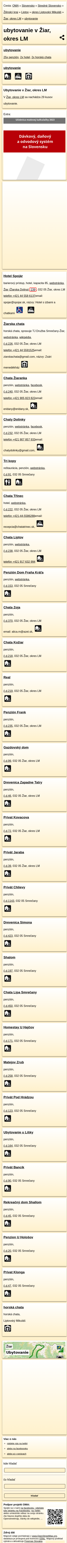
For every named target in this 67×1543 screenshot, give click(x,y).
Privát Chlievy (14, 887)
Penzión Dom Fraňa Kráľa (23, 572)
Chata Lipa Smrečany (20, 992)
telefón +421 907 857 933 (19, 439)
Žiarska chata (13, 324)
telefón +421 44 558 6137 (19, 295)
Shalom (9, 957)
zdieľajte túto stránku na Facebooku (23, 1509)
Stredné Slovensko (49, 5)
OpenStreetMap (28, 263)
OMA (15, 5)
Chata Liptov (13, 537)
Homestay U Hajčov (18, 1027)
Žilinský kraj (10, 12)
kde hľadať (10, 1463)
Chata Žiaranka (15, 378)
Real (6, 677)
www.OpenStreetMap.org (44, 1536)
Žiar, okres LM (12, 18)
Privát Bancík (13, 1167)
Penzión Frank (14, 712)
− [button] (8, 193)
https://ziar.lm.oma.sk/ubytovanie (18, 266)
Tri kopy (9, 461)
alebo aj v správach (16, 1453)
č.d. (8, 343)
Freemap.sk (46, 263)
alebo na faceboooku (17, 1448)
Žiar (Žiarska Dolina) (19, 290)
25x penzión (11, 57)
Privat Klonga (14, 1272)
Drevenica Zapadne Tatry (22, 782)
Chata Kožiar (13, 642)
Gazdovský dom (16, 747)
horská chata (13, 1307)
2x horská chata (41, 57)
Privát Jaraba (13, 852)
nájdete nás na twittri (17, 1443)
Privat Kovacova (16, 817)
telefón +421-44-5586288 (19, 515)
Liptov (25, 12)
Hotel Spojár (13, 276)
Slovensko (28, 5)
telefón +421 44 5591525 (19, 350)
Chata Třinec (13, 496)
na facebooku (27, 1508)
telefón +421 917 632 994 (19, 561)
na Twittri (35, 1510)
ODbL (42, 1538)
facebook (36, 385)
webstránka (56, 283)
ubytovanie (31, 18)
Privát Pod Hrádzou (18, 1097)
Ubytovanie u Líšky (18, 1132)
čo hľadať (9, 1479)
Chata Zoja (11, 607)
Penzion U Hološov (18, 1237)
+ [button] (8, 187)
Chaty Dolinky (14, 419)
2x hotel (25, 57)
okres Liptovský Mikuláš (46, 12)
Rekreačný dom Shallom (22, 1202)
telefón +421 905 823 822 (19, 398)
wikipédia (25, 337)
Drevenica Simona (17, 922)
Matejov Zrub (13, 1062)
